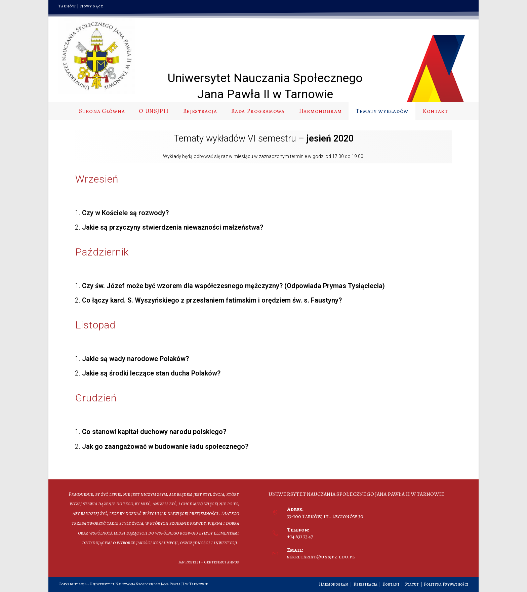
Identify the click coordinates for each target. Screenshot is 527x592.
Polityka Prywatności (446, 584)
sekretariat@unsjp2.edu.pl (321, 556)
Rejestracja (365, 584)
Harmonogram (334, 584)
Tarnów (67, 6)
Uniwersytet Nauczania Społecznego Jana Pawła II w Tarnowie (265, 86)
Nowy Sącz (91, 6)
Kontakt (391, 584)
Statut (412, 584)
